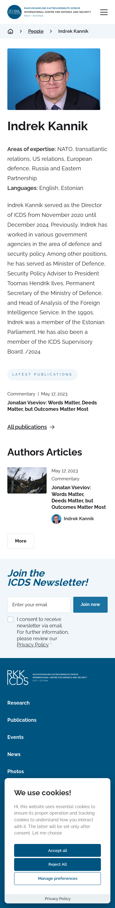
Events (15, 737)
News (14, 754)
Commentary (21, 394)
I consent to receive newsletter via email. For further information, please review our (43, 632)
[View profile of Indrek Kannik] (73, 519)
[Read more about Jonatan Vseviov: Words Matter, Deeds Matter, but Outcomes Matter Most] (27, 480)
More (20, 541)
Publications (21, 720)
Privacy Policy (33, 645)
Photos (15, 771)
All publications (31, 427)
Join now (90, 604)
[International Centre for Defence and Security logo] (49, 12)
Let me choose (47, 832)
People (36, 31)
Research (18, 703)
